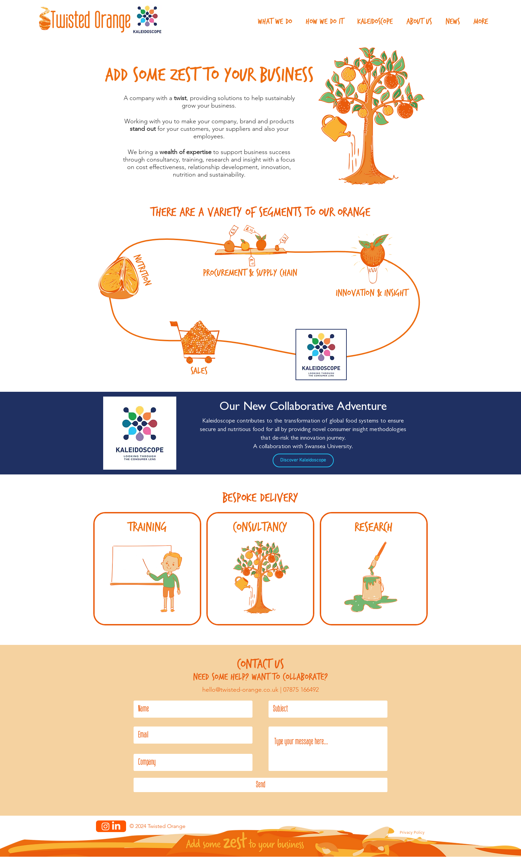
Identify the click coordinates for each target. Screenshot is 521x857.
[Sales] (195, 342)
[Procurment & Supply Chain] (251, 242)
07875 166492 (301, 689)
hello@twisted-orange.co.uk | (242, 689)
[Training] (147, 578)
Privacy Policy (412, 832)
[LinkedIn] (116, 826)
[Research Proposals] (373, 578)
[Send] (260, 785)
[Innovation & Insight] (372, 259)
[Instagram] (105, 826)
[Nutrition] (119, 278)
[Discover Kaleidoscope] (303, 460)
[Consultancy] (260, 578)
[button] (275, 21)
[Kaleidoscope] (321, 354)
